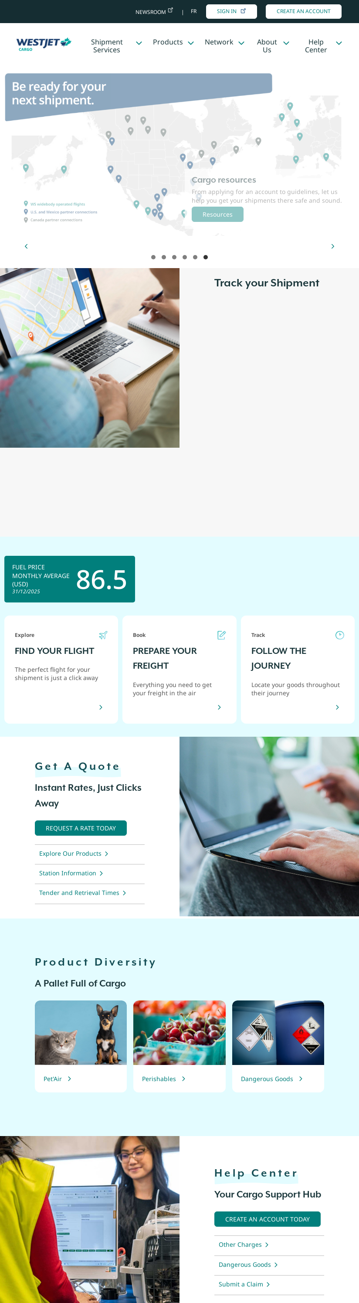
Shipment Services (107, 45)
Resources (218, 214)
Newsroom (151, 12)
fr (193, 11)
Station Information (67, 873)
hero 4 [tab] (185, 257)
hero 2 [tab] (164, 257)
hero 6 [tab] (205, 257)
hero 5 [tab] (195, 257)
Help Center (316, 45)
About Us (267, 45)
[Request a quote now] (81, 828)
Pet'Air (53, 1079)
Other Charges (240, 1244)
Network (219, 42)
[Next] (333, 246)
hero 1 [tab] (153, 257)
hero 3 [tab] (174, 257)
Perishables (159, 1079)
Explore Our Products (70, 853)
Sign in (231, 11)
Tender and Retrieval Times (79, 892)
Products (168, 42)
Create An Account (304, 11)
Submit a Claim (241, 1284)
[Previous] (26, 246)
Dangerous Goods (267, 1079)
